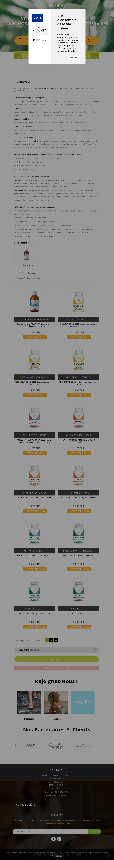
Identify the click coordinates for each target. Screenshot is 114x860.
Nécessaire (39, 40)
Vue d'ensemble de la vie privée (39, 30)
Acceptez (73, 58)
